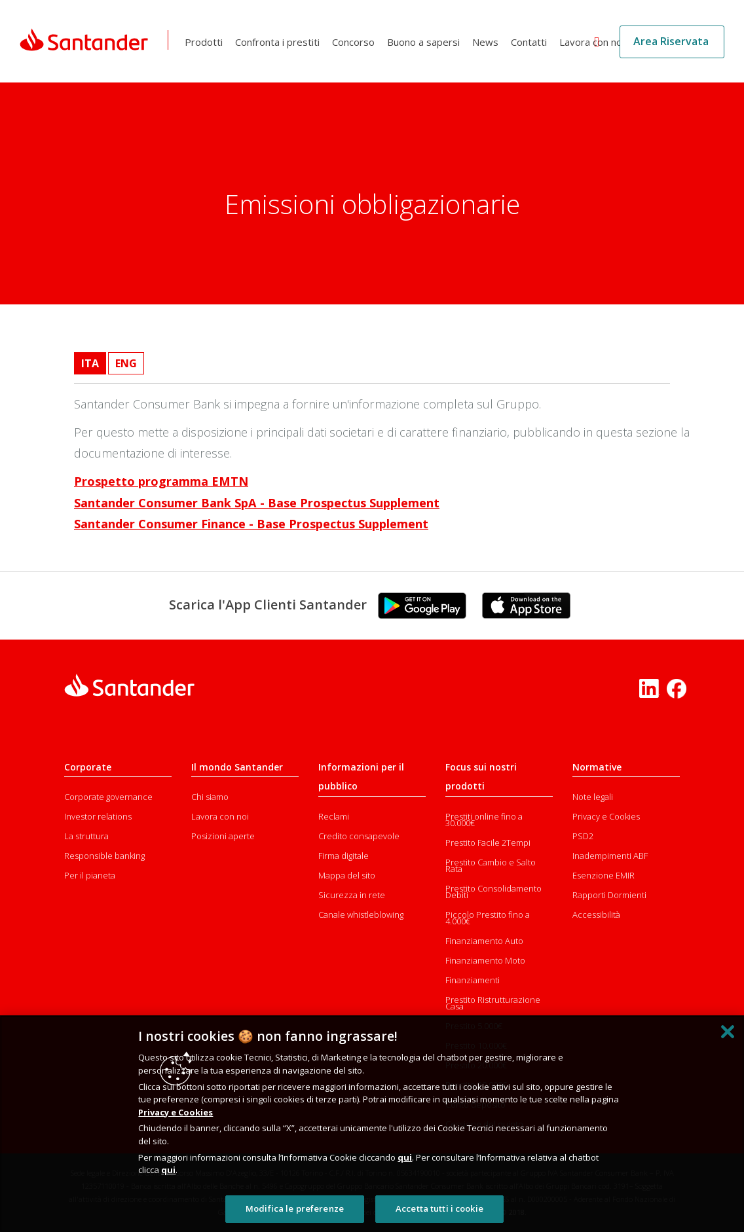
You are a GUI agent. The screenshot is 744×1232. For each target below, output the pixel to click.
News (487, 41)
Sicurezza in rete (351, 895)
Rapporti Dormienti (609, 895)
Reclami (333, 816)
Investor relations (98, 816)
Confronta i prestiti (279, 41)
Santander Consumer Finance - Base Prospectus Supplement (251, 524)
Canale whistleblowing (360, 914)
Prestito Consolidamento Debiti (493, 891)
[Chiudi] (727, 1031)
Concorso (355, 41)
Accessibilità (596, 914)
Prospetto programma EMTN (161, 481)
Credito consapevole (359, 836)
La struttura (86, 836)
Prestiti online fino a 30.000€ (484, 819)
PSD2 (582, 836)
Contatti (531, 41)
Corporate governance (108, 797)
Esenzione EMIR (603, 875)
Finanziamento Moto (485, 960)
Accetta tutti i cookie (439, 1208)
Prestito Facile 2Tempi (487, 842)
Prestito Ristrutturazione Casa (492, 1003)
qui (405, 1157)
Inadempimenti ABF (610, 855)
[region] (372, 1123)
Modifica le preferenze (295, 1208)
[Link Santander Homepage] (85, 40)
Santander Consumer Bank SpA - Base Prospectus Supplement (256, 503)
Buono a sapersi (425, 41)
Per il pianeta (89, 875)
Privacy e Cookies (606, 816)
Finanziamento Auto (484, 941)
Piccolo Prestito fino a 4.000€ (487, 918)
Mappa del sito (346, 875)
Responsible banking (104, 855)
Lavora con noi (593, 41)
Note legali (592, 797)
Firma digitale (343, 855)
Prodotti (206, 41)
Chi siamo (210, 797)
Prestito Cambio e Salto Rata (490, 865)
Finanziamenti (472, 980)
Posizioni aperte (223, 836)
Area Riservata (671, 41)
